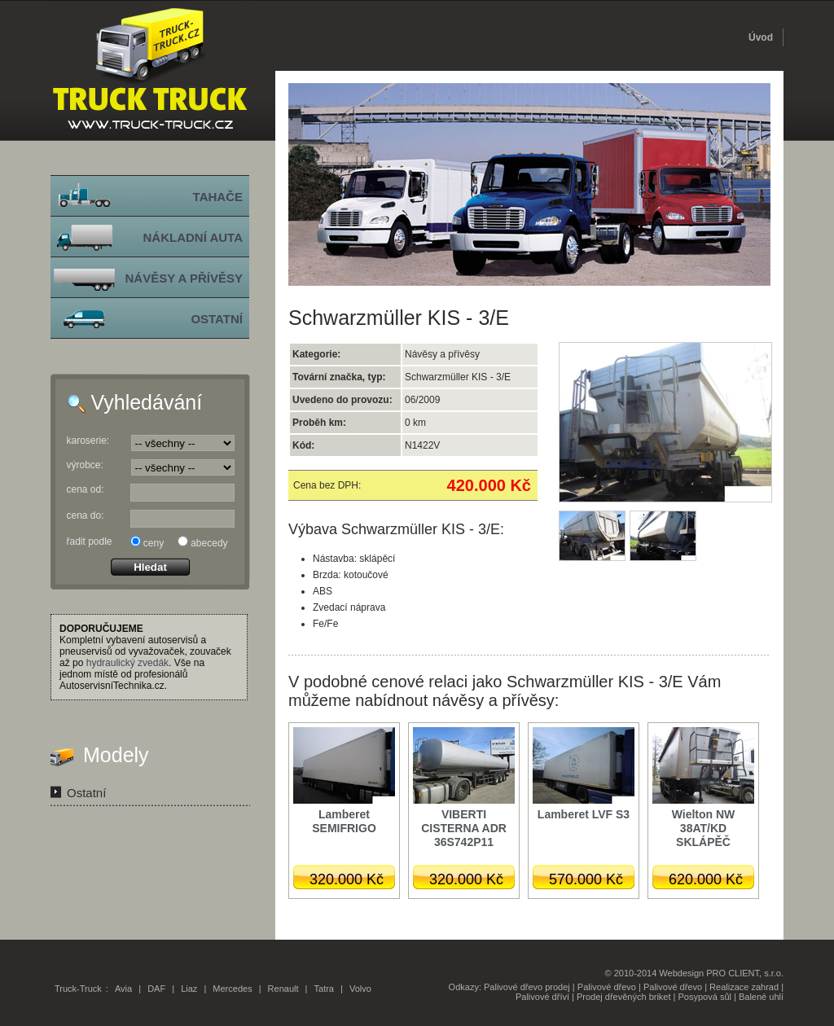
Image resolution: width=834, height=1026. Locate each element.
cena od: (85, 489)
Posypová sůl (704, 997)
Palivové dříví (542, 997)
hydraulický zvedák (127, 663)
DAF (156, 988)
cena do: (85, 515)
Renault (283, 988)
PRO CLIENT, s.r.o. (745, 973)
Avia (123, 988)
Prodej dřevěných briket (624, 997)
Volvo (360, 988)
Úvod (760, 37)
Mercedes (232, 988)
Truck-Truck (78, 988)
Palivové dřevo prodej (527, 987)
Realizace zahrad (744, 987)
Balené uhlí (761, 997)
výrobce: (85, 465)
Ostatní (86, 793)
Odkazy (464, 987)
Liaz (189, 988)
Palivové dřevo (606, 987)
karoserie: (88, 440)
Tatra (324, 988)
